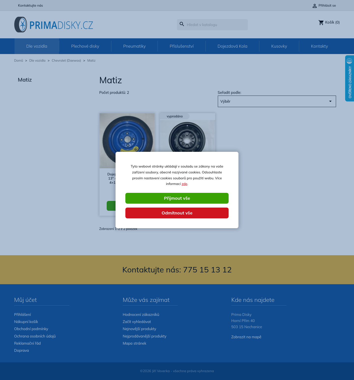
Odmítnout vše (177, 213)
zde (184, 184)
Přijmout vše (177, 198)
